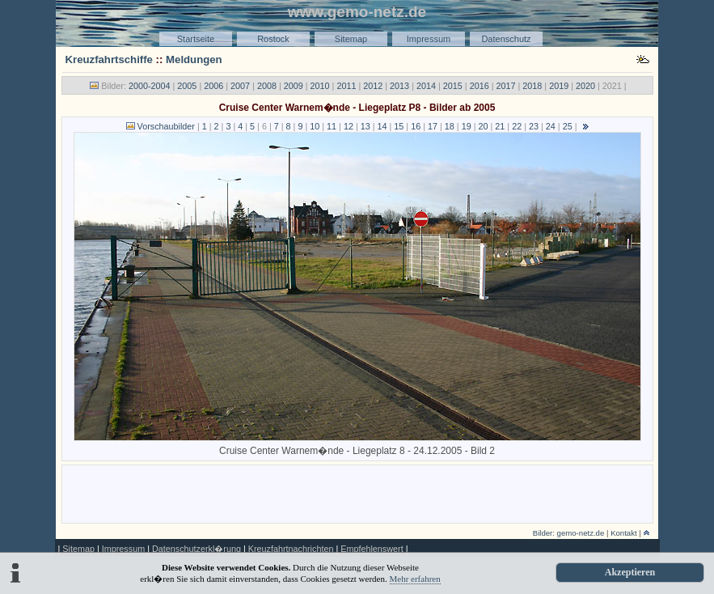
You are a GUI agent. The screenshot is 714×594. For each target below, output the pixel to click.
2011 (346, 86)
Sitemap (351, 39)
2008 (267, 86)
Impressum (428, 39)
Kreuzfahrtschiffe (109, 59)
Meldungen (194, 59)
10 (314, 126)
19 (466, 126)
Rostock (273, 39)
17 (432, 126)
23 (534, 126)
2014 (426, 86)
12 (348, 126)
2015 (453, 86)
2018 (532, 86)
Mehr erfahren (415, 578)
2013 (399, 86)
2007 (240, 86)
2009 (293, 86)
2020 (585, 86)
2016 (479, 86)
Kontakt (623, 532)
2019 (558, 86)
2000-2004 (150, 86)
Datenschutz (505, 39)
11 (331, 126)
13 (365, 126)
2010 (320, 86)
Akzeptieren (630, 572)
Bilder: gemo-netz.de (569, 532)
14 (382, 126)
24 (551, 126)
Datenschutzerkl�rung (196, 549)
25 (567, 126)
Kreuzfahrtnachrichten (291, 549)
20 (483, 126)
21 (500, 126)
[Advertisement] (357, 493)
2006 (213, 86)
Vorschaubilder (166, 126)
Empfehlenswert (371, 549)
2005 (186, 86)
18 (449, 126)
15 (398, 126)
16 (415, 126)
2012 (372, 86)
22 (517, 126)
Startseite (195, 39)
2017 (505, 86)
